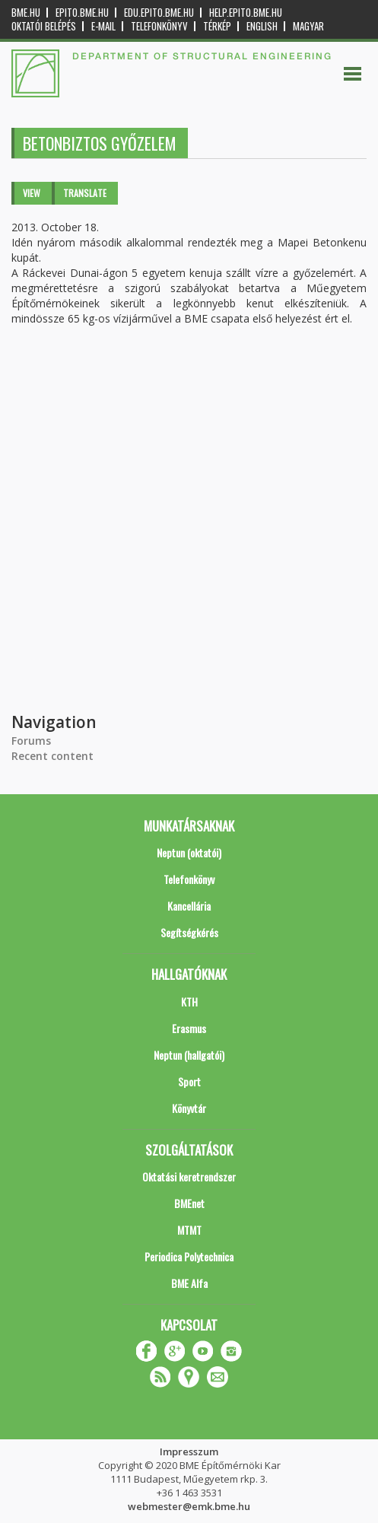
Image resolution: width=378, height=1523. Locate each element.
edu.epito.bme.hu (159, 12)
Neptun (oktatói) (189, 852)
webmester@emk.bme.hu (189, 1506)
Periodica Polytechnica (189, 1256)
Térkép (217, 26)
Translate (84, 192)
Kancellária (189, 906)
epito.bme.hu (82, 12)
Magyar (308, 26)
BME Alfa (189, 1283)
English (262, 26)
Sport (189, 1081)
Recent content (52, 756)
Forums (31, 740)
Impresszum (189, 1451)
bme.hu (25, 12)
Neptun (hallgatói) (189, 1055)
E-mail (103, 26)
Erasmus (189, 1028)
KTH (189, 1002)
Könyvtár (189, 1108)
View (31, 192)
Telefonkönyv (159, 26)
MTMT (189, 1230)
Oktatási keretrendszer (189, 1176)
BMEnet (189, 1203)
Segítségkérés (189, 932)
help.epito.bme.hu (245, 12)
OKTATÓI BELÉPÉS (43, 26)
